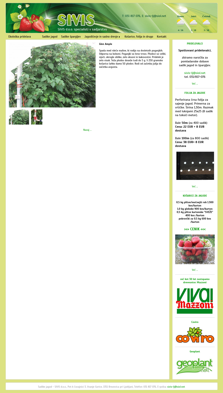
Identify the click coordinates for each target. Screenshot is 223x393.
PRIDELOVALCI (195, 43)
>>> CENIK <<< (194, 229)
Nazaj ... (87, 130)
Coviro (195, 322)
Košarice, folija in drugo (139, 36)
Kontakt (162, 36)
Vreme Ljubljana (206, 34)
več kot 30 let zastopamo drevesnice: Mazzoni (195, 280)
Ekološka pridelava (19, 36)
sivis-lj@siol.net (155, 16)
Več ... (195, 83)
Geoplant (195, 351)
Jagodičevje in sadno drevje (101, 36)
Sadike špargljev (71, 36)
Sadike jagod (49, 36)
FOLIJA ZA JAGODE (194, 93)
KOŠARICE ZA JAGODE (195, 195)
